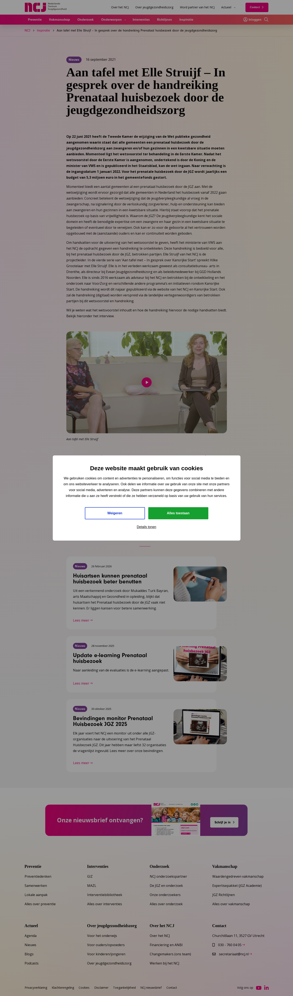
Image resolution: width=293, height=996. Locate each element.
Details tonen (146, 527)
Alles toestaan (178, 513)
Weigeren (114, 513)
